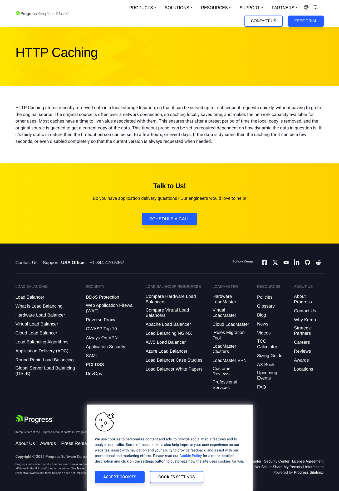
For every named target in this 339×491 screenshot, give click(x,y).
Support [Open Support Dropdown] (250, 8)
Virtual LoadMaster (224, 313)
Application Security (105, 346)
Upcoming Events (267, 375)
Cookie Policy (190, 456)
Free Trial (305, 21)
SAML (92, 355)
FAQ (261, 387)
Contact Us (263, 21)
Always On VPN (102, 337)
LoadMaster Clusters (224, 349)
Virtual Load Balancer (37, 324)
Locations (303, 369)
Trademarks (84, 468)
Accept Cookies (119, 477)
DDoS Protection (102, 297)
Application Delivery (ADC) (42, 350)
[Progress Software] (34, 420)
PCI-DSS (95, 364)
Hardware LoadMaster (224, 299)
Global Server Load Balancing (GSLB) (45, 371)
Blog (261, 315)
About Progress (303, 299)
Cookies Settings (176, 477)
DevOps (94, 373)
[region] (170, 448)
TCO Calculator (267, 344)
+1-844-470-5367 (107, 262)
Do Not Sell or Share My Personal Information (286, 467)
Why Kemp (305, 319)
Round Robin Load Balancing (45, 359)
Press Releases (77, 443)
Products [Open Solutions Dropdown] (141, 8)
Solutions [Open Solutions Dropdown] (177, 8)
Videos (264, 333)
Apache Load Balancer (168, 324)
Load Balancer (30, 297)
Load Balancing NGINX (169, 333)
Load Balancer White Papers (174, 369)
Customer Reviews (222, 371)
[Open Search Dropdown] (316, 8)
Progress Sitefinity (309, 472)
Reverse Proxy (100, 319)
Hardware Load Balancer (40, 315)
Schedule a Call (169, 218)
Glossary (266, 306)
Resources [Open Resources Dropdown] (214, 8)
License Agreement (308, 461)
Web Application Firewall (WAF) (110, 308)
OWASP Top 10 (101, 328)
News (262, 324)
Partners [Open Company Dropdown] (283, 8)
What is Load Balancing (39, 306)
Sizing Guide (269, 355)
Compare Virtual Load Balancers (167, 313)
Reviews (302, 351)
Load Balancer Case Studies (174, 360)
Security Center (276, 461)
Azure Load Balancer (167, 351)
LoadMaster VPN (230, 360)
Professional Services (225, 385)
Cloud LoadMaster (231, 324)
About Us (25, 443)
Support (51, 262)
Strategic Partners (303, 330)
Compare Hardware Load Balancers (171, 299)
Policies (265, 297)
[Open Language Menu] (306, 8)
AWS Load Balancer (166, 342)
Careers (302, 342)
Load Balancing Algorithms (42, 341)
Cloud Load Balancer (36, 333)
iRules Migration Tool (229, 335)
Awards (301, 360)
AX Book (265, 364)
